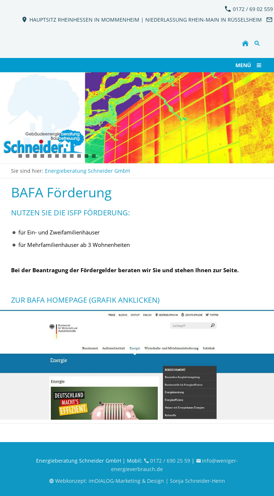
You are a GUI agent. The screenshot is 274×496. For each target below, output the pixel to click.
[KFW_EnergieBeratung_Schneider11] (35, 156)
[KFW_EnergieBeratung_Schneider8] (71, 156)
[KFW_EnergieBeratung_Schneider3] (49, 156)
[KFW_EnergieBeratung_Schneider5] (57, 156)
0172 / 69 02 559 (249, 9)
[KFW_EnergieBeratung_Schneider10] (86, 156)
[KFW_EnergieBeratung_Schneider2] (13, 156)
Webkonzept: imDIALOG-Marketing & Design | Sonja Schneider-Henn (137, 480)
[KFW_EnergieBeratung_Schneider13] (93, 156)
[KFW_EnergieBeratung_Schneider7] (20, 156)
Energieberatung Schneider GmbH (87, 170)
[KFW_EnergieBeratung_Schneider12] (42, 156)
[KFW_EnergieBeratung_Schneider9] (79, 156)
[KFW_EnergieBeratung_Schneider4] (64, 156)
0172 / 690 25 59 (168, 460)
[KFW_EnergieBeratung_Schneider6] (27, 156)
